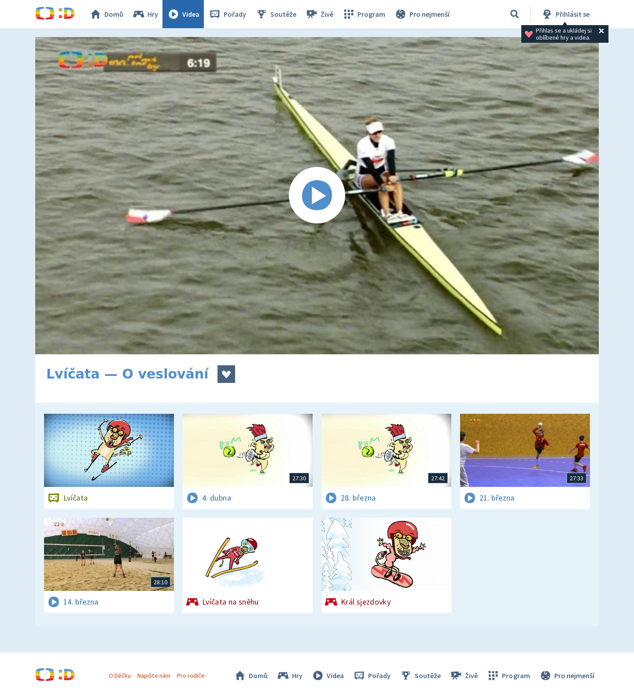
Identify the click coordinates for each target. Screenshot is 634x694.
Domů (106, 14)
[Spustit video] (317, 195)
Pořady (227, 14)
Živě (319, 14)
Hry (145, 14)
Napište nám (153, 675)
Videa (183, 14)
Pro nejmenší (422, 14)
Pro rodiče (191, 675)
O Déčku (120, 675)
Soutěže (275, 14)
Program (363, 14)
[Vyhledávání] (515, 14)
